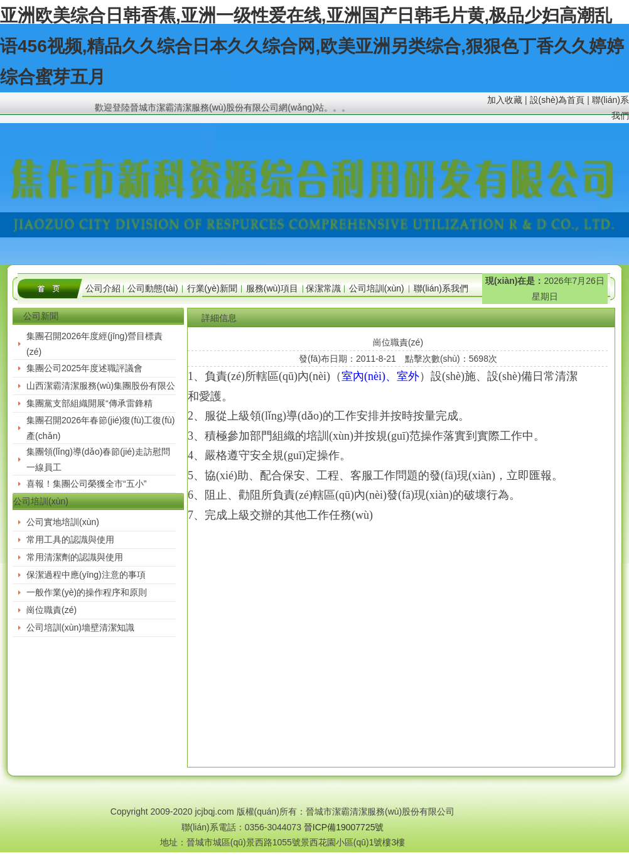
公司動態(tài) (152, 288)
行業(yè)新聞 (212, 288)
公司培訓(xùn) (376, 288)
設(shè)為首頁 (557, 100)
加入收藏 (504, 100)
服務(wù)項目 (272, 288)
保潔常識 (323, 288)
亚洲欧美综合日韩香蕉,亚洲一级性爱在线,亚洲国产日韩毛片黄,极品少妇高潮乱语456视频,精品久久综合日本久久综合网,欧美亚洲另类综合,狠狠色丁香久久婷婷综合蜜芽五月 (312, 46)
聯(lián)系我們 (441, 288)
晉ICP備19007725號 (344, 827)
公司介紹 (103, 288)
